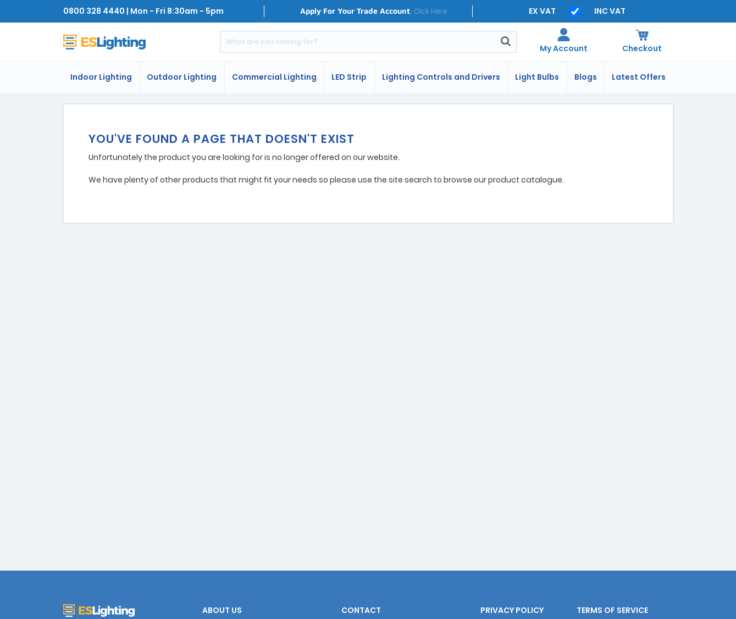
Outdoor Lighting (182, 76)
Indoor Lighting (101, 76)
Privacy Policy (512, 610)
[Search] (358, 42)
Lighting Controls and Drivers (441, 76)
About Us (222, 610)
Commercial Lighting (274, 76)
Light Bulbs (537, 76)
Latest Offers (639, 76)
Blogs (585, 76)
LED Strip (349, 76)
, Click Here (373, 10)
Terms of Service (612, 610)
